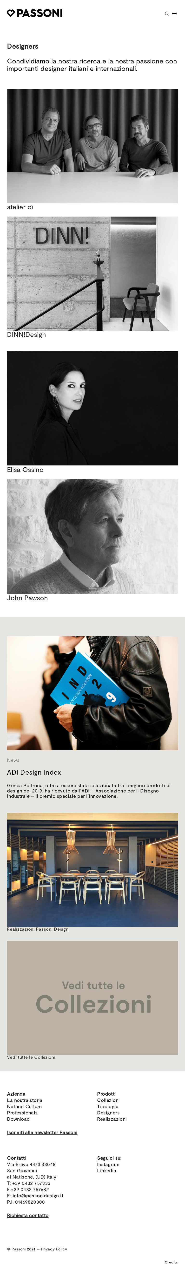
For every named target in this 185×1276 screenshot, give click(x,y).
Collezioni (108, 1100)
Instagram (108, 1164)
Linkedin (106, 1170)
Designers (108, 1112)
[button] (14, 870)
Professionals (22, 1112)
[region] (92, 870)
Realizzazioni (112, 1119)
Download (18, 1119)
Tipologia (108, 1106)
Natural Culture (24, 1106)
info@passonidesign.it (38, 1195)
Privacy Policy (54, 1249)
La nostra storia (24, 1100)
